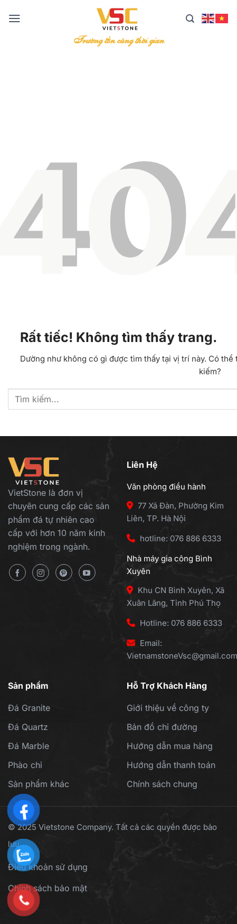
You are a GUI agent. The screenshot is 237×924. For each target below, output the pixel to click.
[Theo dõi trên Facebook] (17, 572)
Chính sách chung (162, 784)
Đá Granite (29, 708)
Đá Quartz (28, 727)
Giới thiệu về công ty (168, 708)
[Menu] (14, 18)
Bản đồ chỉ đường (162, 727)
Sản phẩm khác (38, 784)
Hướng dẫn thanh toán (171, 765)
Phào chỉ (25, 765)
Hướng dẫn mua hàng (170, 746)
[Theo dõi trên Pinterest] (63, 572)
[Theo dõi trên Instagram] (40, 572)
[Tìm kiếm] (190, 18)
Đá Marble (28, 746)
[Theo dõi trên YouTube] (87, 572)
